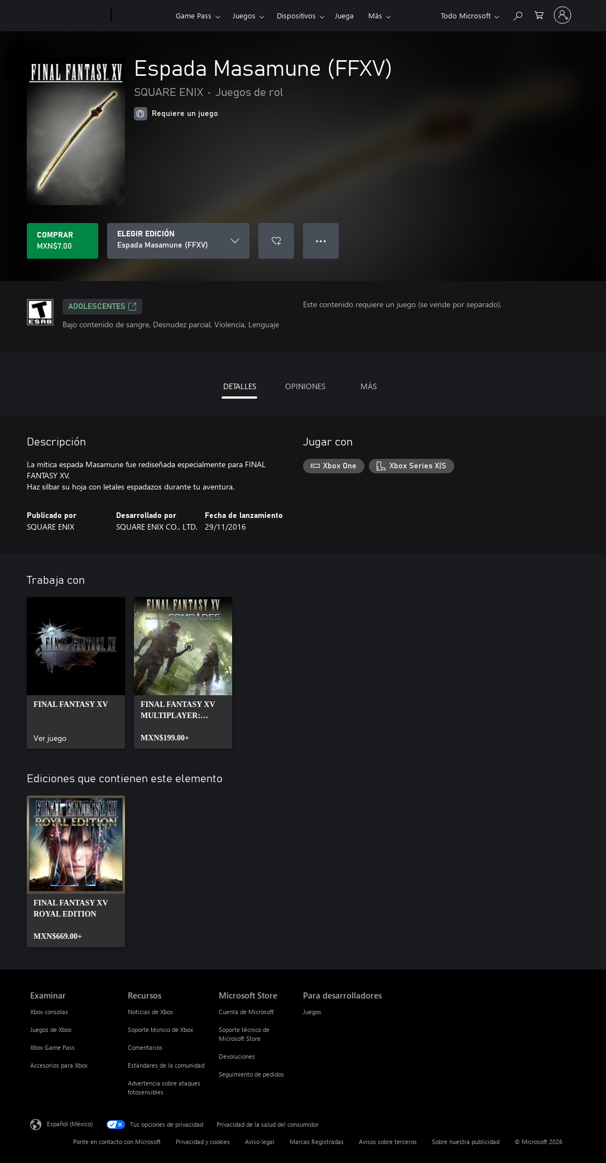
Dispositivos (296, 15)
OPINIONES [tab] (305, 386)
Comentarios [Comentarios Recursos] (145, 1047)
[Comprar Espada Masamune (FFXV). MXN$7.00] (62, 241)
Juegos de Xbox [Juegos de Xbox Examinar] (50, 1029)
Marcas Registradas (317, 1141)
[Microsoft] (68, 16)
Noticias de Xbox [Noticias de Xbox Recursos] (150, 1011)
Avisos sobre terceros (388, 1141)
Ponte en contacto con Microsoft (117, 1141)
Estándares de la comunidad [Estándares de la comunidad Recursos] (166, 1065)
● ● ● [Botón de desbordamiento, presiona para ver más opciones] (321, 241)
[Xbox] (142, 16)
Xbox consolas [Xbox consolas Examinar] (49, 1011)
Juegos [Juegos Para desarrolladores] (312, 1011)
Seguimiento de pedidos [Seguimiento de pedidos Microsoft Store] (251, 1074)
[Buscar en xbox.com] (517, 14)
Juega (344, 15)
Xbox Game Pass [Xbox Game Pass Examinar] (52, 1047)
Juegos (244, 15)
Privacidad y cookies (203, 1141)
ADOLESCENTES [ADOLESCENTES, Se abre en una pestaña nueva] (102, 306)
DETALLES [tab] (239, 386)
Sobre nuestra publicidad (465, 1141)
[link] (76, 673)
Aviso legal (260, 1141)
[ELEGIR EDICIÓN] (178, 241)
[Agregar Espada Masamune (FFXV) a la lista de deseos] (276, 241)
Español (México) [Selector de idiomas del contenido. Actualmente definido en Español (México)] (70, 1123)
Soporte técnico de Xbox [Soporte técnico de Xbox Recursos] (160, 1029)
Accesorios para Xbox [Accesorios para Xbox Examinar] (59, 1065)
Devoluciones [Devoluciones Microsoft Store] (237, 1056)
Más (375, 15)
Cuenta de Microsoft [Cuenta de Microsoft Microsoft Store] (246, 1011)
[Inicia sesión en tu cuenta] (562, 15)
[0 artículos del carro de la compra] (539, 14)
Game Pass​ (193, 15)
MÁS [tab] (368, 386)
